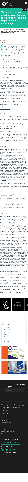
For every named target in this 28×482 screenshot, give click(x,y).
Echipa (2, 418)
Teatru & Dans (7, 336)
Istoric (2, 424)
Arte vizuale (7, 329)
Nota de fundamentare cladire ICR (8, 431)
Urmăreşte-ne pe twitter (10, 442)
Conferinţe (7, 332)
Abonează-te (14, 395)
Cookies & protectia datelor (7, 436)
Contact (2, 433)
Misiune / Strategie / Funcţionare (8, 415)
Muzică (6, 334)
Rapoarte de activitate (6, 422)
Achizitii (3, 429)
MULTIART (6, 341)
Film (5, 339)
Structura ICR (4, 420)
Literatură (6, 327)
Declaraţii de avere (5, 427)
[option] (5, 305)
